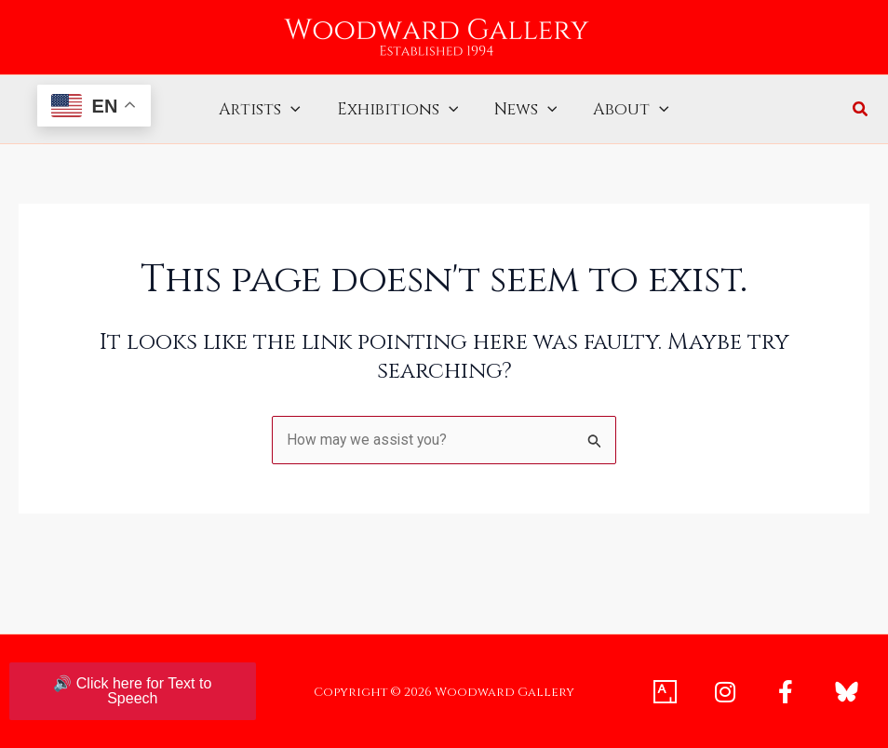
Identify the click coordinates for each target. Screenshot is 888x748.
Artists (265, 110)
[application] (296, 110)
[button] (861, 111)
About (626, 110)
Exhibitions (399, 110)
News (524, 110)
